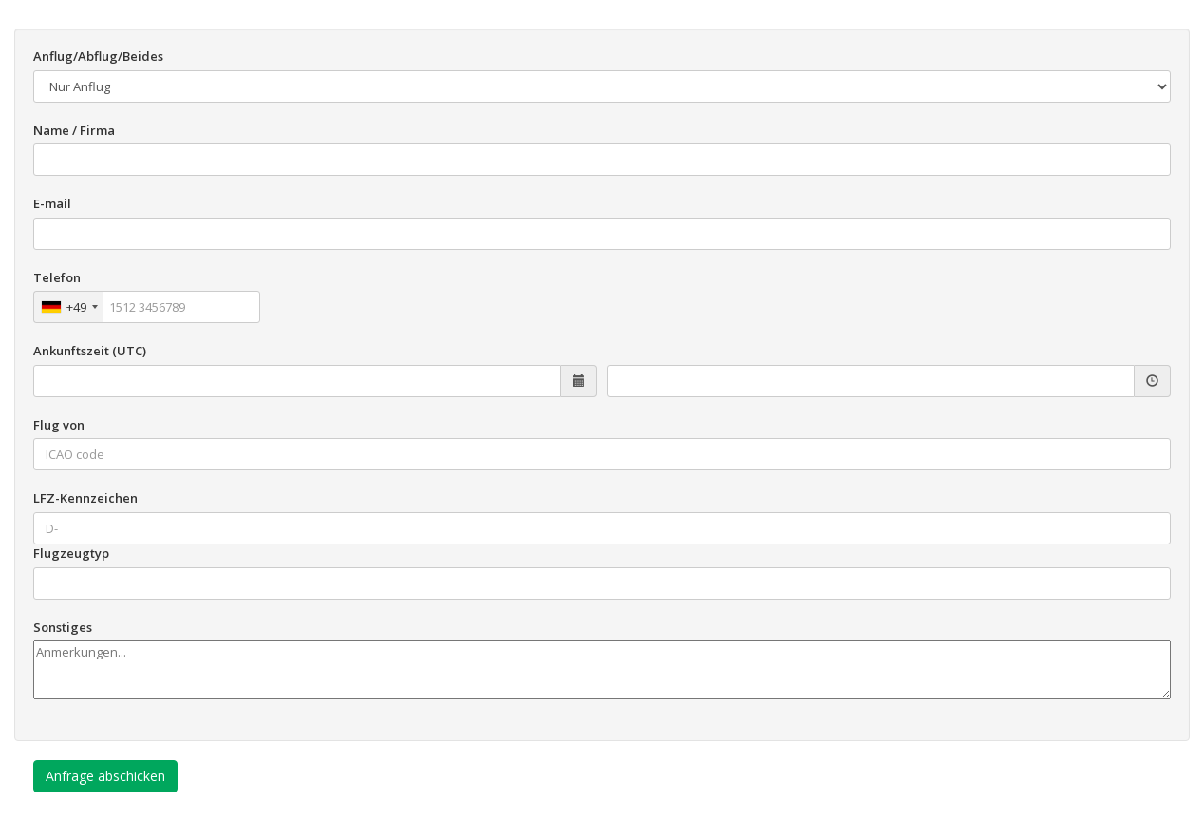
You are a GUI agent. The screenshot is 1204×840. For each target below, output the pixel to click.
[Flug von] (602, 454)
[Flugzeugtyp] (602, 583)
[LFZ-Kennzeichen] (602, 528)
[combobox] (68, 307)
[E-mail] (602, 234)
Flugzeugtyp (71, 553)
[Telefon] (146, 307)
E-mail (52, 203)
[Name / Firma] (602, 159)
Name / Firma (74, 130)
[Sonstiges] (602, 669)
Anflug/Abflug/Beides (98, 56)
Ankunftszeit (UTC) (89, 350)
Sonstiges (62, 627)
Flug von (59, 424)
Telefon (57, 277)
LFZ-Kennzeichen (85, 497)
